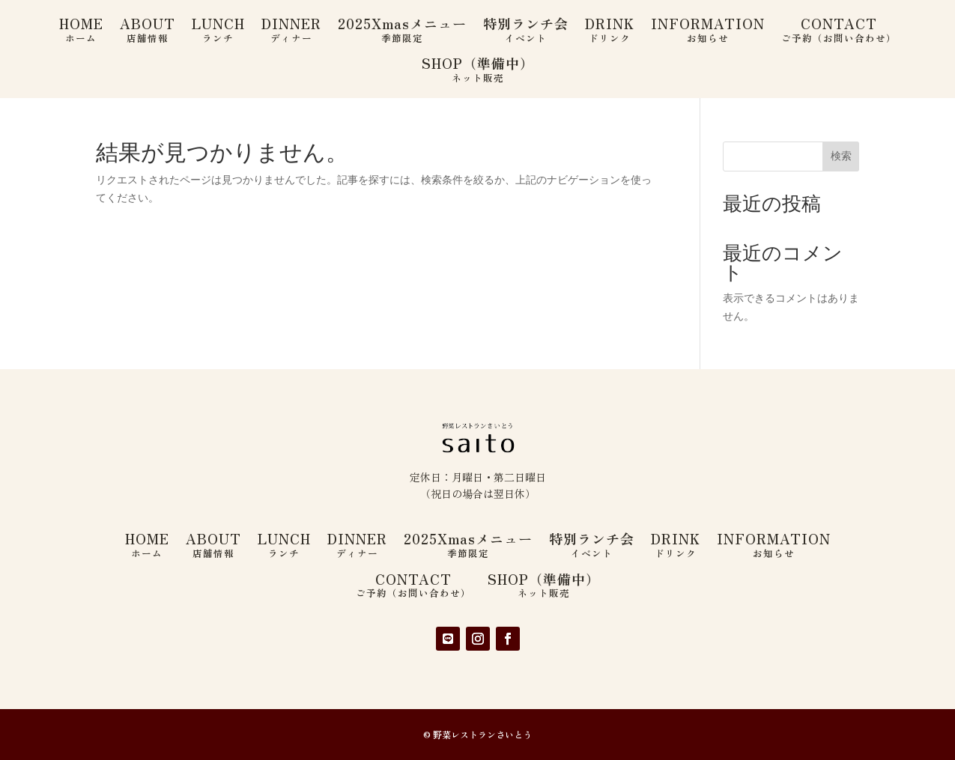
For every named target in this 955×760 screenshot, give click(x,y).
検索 (841, 156)
